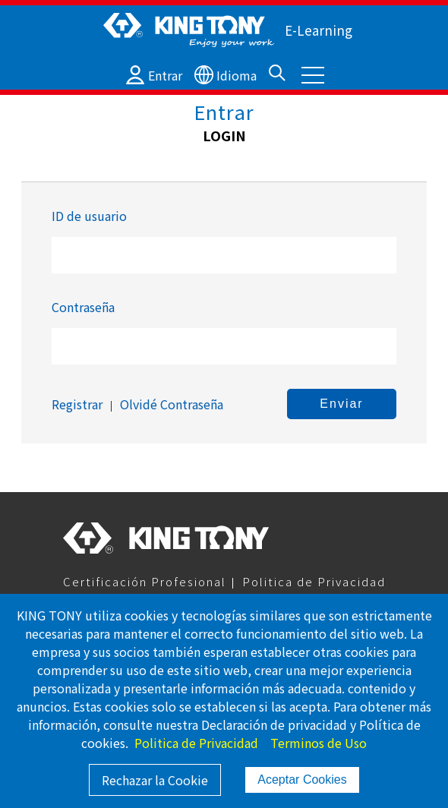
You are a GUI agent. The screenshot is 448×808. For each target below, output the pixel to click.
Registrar (77, 404)
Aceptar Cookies (301, 779)
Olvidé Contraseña (171, 404)
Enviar (341, 403)
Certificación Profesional (144, 581)
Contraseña (83, 307)
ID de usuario (89, 216)
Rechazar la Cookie (155, 780)
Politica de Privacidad (314, 581)
